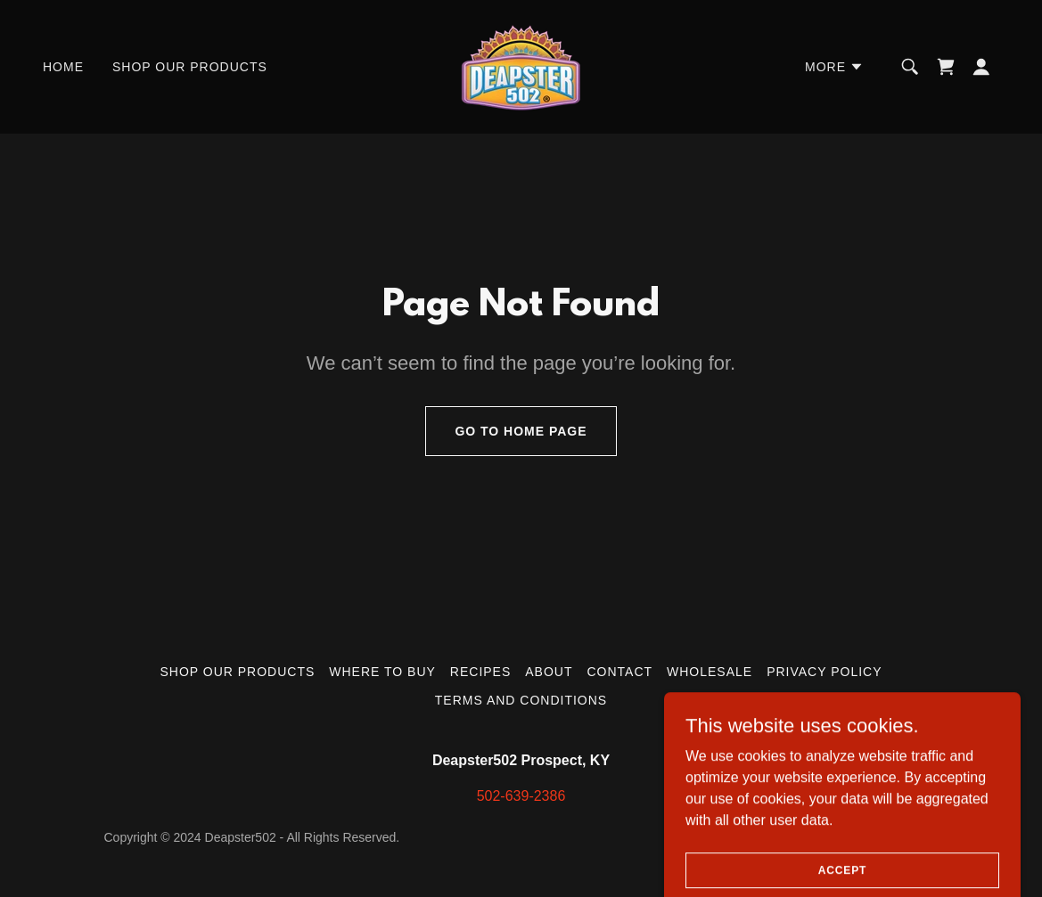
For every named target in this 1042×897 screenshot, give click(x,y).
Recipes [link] (480, 672)
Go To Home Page (521, 431)
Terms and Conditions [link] (521, 700)
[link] (521, 65)
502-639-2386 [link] (521, 795)
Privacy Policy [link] (824, 672)
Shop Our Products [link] (189, 67)
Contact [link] (619, 672)
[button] (834, 66)
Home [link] (63, 67)
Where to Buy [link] (382, 672)
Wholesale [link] (709, 672)
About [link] (548, 672)
